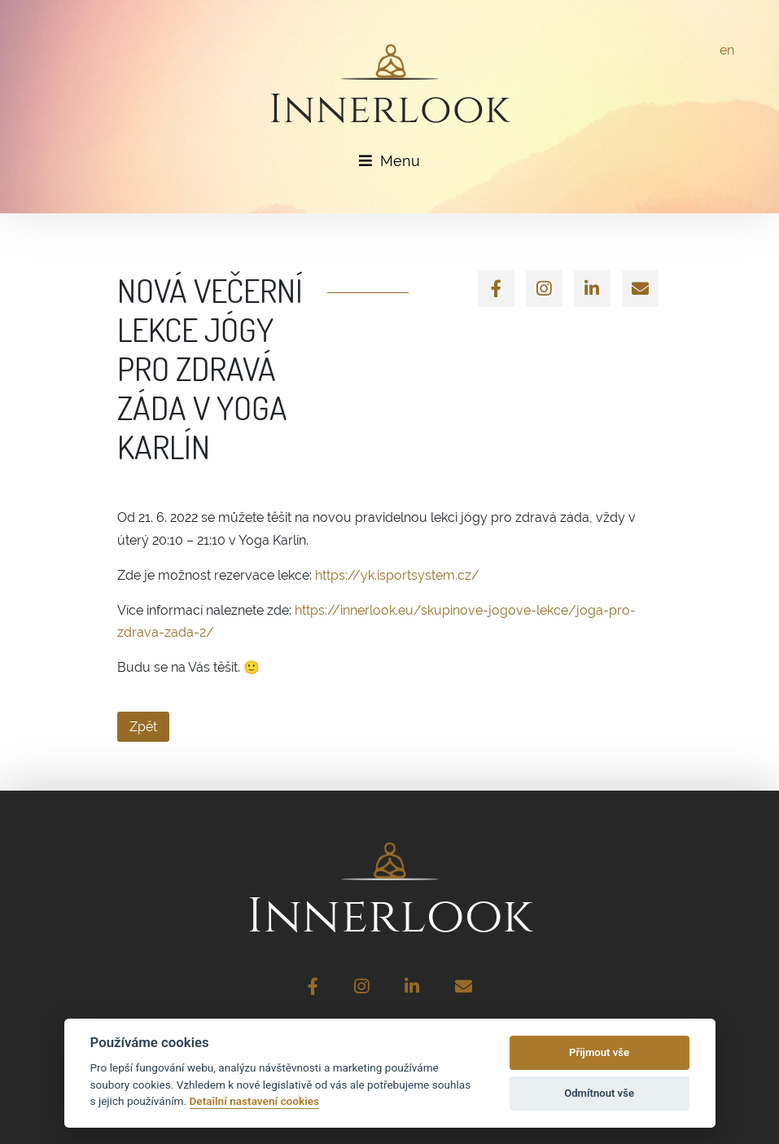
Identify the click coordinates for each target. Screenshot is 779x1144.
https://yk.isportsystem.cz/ (397, 575)
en (727, 50)
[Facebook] (496, 288)
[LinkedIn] (592, 288)
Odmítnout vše (599, 1093)
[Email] (640, 288)
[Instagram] (544, 288)
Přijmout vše (599, 1052)
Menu (389, 160)
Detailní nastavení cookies (254, 1100)
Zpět (143, 726)
